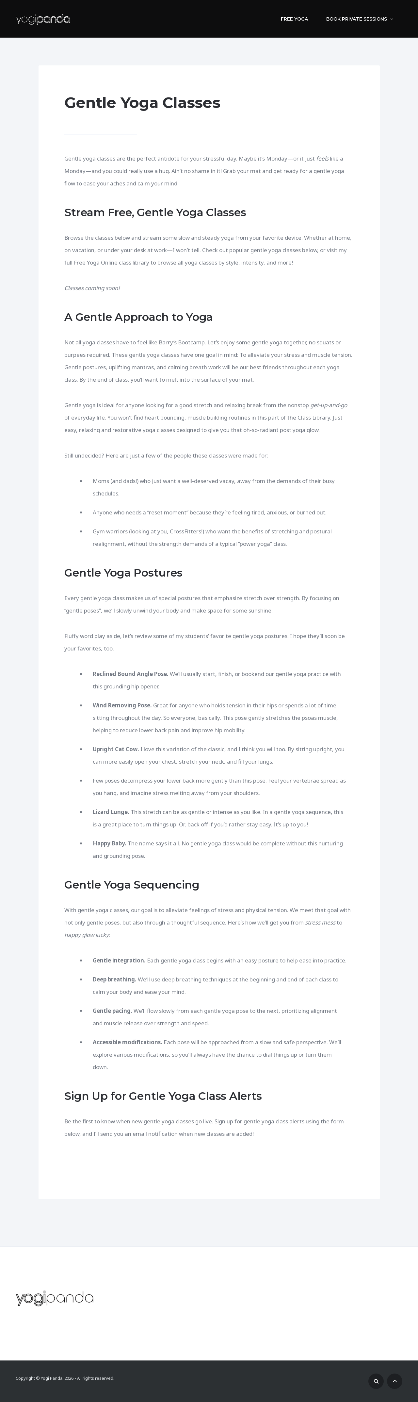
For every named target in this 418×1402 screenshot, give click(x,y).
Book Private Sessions (359, 19)
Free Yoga (294, 19)
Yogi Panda (51, 1378)
